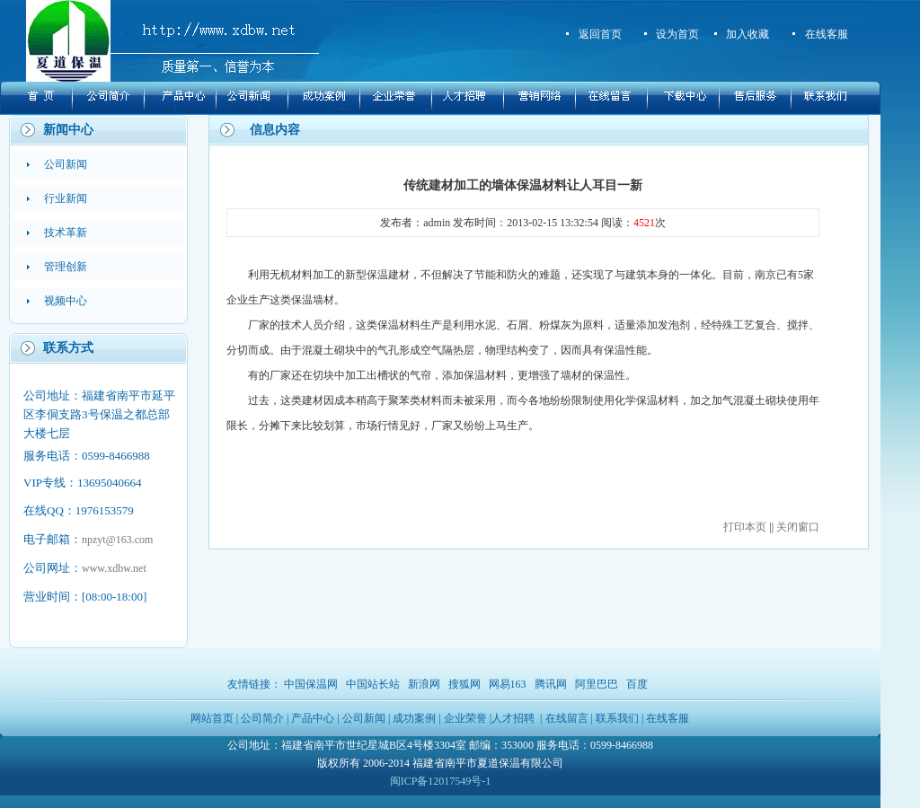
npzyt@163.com (117, 539)
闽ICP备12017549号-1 (440, 781)
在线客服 (826, 34)
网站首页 (212, 718)
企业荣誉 (465, 718)
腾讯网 (551, 684)
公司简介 (262, 718)
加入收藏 (747, 34)
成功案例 (414, 718)
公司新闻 (363, 718)
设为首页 (677, 34)
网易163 (507, 684)
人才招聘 (513, 718)
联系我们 (617, 718)
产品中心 (312, 718)
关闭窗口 (797, 527)
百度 (637, 684)
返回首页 (600, 34)
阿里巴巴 (596, 684)
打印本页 (744, 527)
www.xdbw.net (114, 568)
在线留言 (566, 718)
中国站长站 (373, 684)
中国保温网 (311, 684)
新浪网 (424, 684)
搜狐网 (464, 684)
